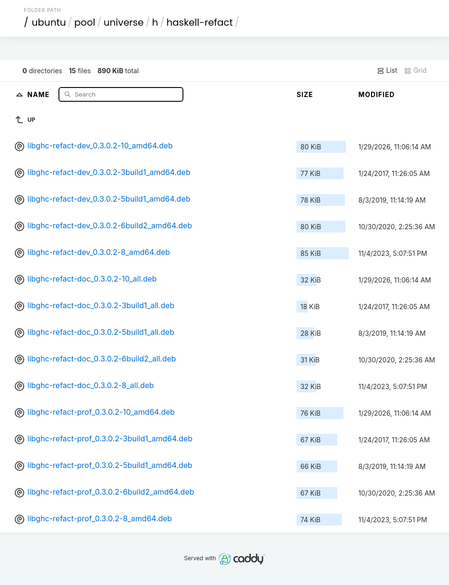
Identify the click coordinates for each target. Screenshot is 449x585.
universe (123, 22)
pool (84, 22)
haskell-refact (199, 22)
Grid (415, 70)
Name (40, 94)
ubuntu (49, 22)
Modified (376, 94)
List (387, 70)
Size (304, 94)
